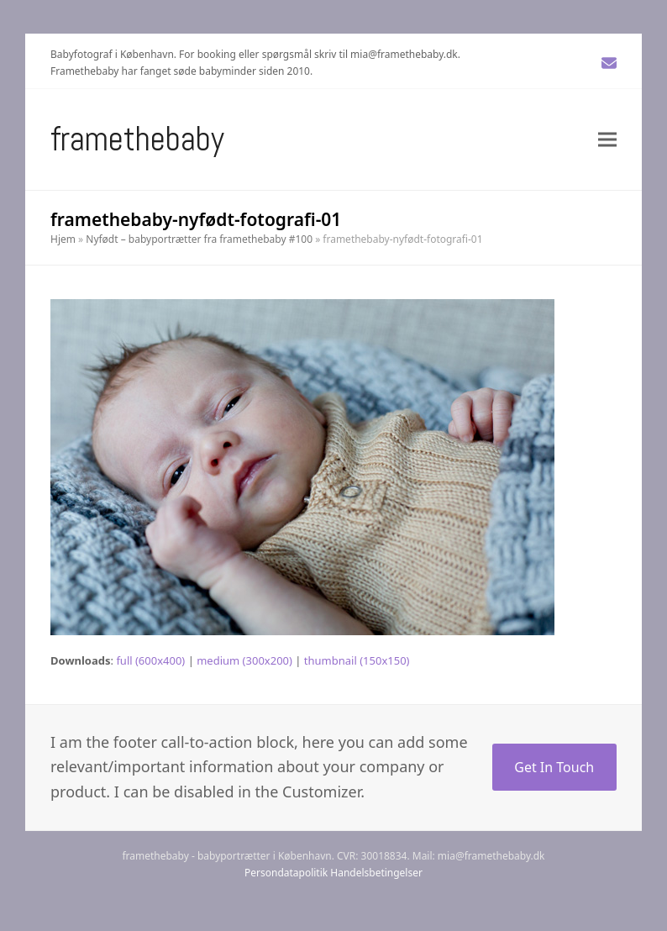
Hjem (63, 239)
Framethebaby (137, 139)
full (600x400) (150, 660)
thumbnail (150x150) (357, 660)
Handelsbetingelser (376, 872)
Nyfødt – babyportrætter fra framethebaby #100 (199, 239)
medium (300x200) (244, 660)
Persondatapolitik (286, 872)
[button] (607, 139)
